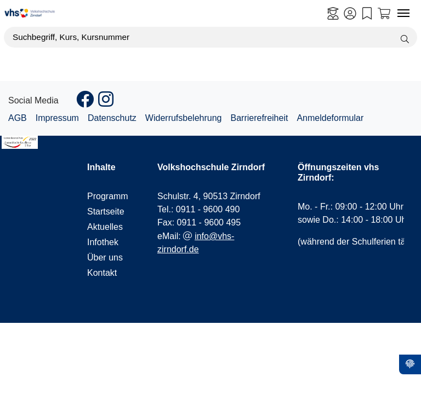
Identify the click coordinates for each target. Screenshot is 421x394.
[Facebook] (85, 102)
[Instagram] (105, 102)
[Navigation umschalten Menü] (403, 13)
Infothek (102, 242)
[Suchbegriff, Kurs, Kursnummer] (210, 37)
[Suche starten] (405, 37)
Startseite (105, 211)
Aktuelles (105, 226)
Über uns (105, 257)
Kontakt (102, 272)
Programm (105, 196)
